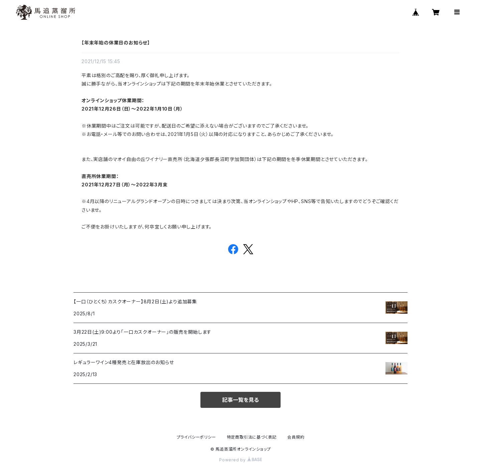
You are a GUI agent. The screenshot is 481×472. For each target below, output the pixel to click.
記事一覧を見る (240, 400)
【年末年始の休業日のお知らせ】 (116, 42)
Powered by (240, 459)
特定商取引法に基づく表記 (252, 437)
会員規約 (295, 437)
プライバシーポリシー (196, 437)
